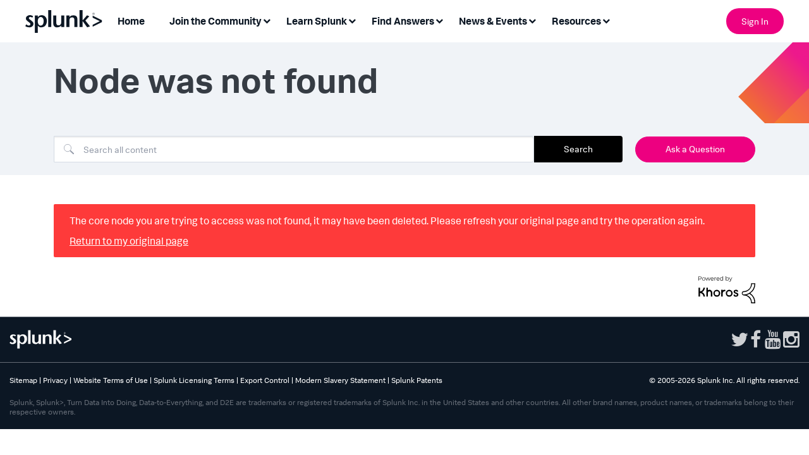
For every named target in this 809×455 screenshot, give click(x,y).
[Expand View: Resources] (606, 20)
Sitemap (23, 380)
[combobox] (294, 149)
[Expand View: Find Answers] (439, 20)
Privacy (55, 380)
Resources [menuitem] (576, 21)
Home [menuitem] (131, 21)
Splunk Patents (416, 380)
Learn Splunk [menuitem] (316, 21)
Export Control (264, 380)
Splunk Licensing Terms (194, 380)
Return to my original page (129, 240)
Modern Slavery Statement (340, 380)
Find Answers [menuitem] (403, 21)
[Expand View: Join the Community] (266, 20)
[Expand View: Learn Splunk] (352, 20)
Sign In (755, 21)
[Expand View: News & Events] (532, 20)
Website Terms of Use (110, 380)
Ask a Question (695, 148)
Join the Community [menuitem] (215, 21)
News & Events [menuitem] (493, 21)
